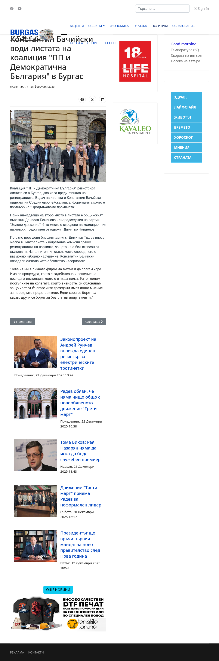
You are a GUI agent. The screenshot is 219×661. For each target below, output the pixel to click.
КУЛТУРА (76, 43)
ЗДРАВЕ (180, 97)
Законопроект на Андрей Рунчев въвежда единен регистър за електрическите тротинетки (78, 353)
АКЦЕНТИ (77, 26)
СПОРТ (92, 43)
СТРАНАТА (182, 157)
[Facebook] (11, 8)
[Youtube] (20, 8)
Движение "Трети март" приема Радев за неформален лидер (80, 496)
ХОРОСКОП (184, 137)
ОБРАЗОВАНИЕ (183, 26)
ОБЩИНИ (95, 26)
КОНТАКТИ (36, 652)
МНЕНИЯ (181, 147)
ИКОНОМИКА (119, 26)
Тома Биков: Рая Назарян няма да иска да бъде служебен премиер (80, 450)
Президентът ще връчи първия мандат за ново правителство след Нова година (80, 544)
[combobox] (162, 8)
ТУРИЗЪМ (140, 26)
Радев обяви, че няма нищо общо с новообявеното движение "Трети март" (80, 402)
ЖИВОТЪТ (182, 117)
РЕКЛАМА (17, 652)
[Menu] (64, 34)
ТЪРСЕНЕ (110, 43)
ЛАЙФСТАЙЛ (185, 107)
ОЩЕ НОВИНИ (58, 589)
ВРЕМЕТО (182, 127)
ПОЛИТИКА (160, 26)
